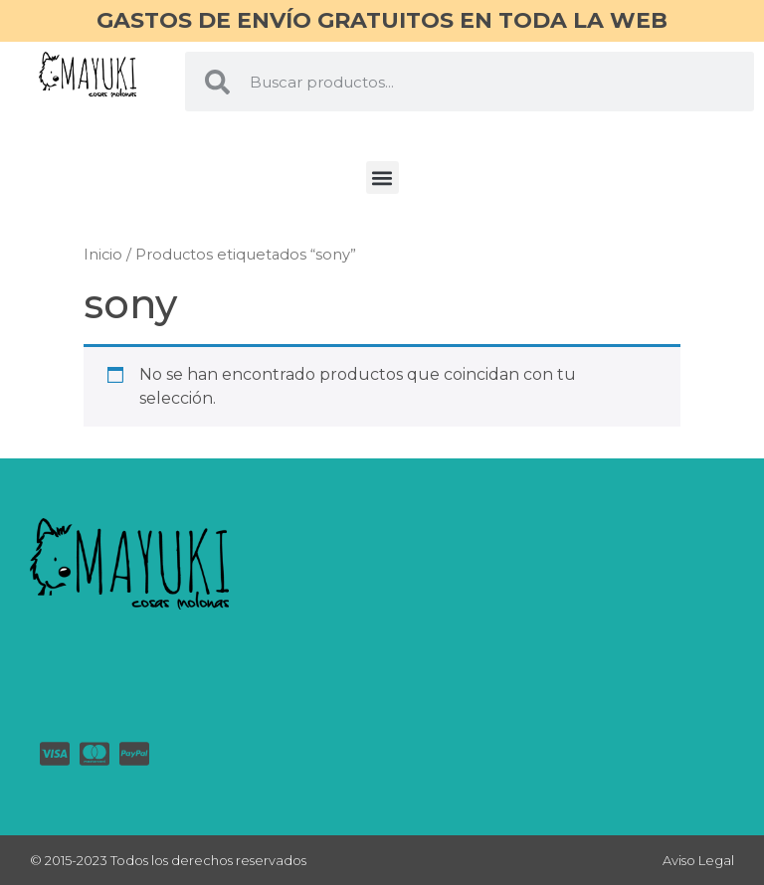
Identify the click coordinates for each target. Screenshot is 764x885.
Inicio (103, 255)
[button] (382, 177)
